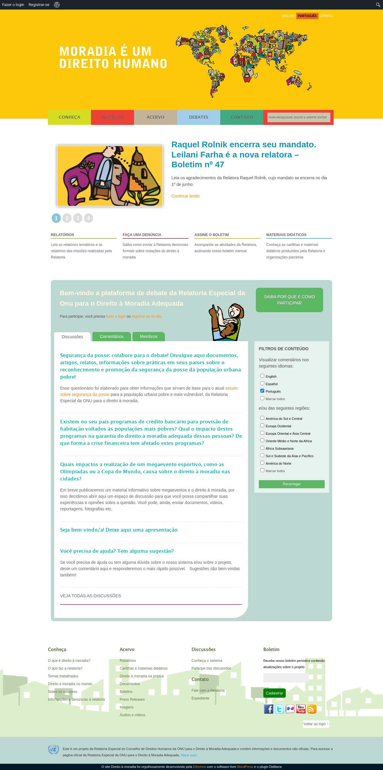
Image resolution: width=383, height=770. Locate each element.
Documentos (130, 684)
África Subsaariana (277, 448)
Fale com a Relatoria (208, 690)
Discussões (72, 336)
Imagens (126, 707)
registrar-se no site (146, 316)
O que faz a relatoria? (65, 668)
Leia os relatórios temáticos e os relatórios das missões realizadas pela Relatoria (84, 245)
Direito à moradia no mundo (70, 684)
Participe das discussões (211, 668)
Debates (198, 117)
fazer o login (116, 316)
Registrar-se (39, 4)
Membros (148, 336)
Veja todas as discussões (90, 595)
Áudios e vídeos (132, 715)
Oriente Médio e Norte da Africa (286, 441)
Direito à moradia (115, 54)
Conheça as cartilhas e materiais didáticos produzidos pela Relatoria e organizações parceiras (299, 245)
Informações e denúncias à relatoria (76, 699)
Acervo (156, 117)
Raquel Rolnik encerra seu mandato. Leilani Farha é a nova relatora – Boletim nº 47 (243, 154)
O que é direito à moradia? (69, 661)
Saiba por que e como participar (289, 299)
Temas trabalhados (63, 676)
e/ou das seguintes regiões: (284, 408)
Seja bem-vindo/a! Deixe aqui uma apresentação (118, 530)
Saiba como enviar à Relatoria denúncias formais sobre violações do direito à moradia (156, 245)
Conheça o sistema (207, 661)
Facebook (268, 709)
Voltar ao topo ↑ (316, 724)
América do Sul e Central (281, 418)
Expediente (200, 698)
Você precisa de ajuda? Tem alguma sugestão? (117, 551)
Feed (312, 709)
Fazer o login (13, 4)
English (268, 376)
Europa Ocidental (275, 426)
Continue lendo (185, 196)
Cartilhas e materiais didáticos (144, 668)
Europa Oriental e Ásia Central (285, 433)
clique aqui (189, 755)
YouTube (301, 709)
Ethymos (199, 767)
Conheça (69, 117)
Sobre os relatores (62, 692)
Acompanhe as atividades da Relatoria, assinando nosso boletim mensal (227, 242)
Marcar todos (272, 399)
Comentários (112, 336)
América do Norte (275, 463)
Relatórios (128, 661)
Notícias (112, 117)
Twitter (279, 709)
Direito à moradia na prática (142, 676)
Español (269, 384)
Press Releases (132, 699)
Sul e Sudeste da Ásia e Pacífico (287, 456)
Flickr (290, 709)
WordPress (245, 767)
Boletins (126, 692)
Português (270, 391)
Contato (242, 117)
